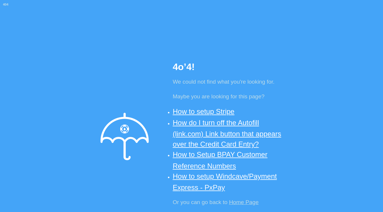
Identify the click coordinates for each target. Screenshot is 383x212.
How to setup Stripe (203, 111)
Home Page (243, 202)
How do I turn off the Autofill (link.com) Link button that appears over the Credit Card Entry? (227, 133)
